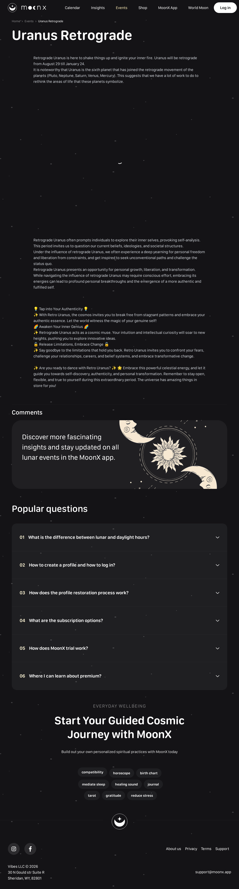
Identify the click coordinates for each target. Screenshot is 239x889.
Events (29, 21)
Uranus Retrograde (50, 21)
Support (222, 848)
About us (173, 848)
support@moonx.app (213, 872)
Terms (206, 848)
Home (16, 21)
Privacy (191, 848)
